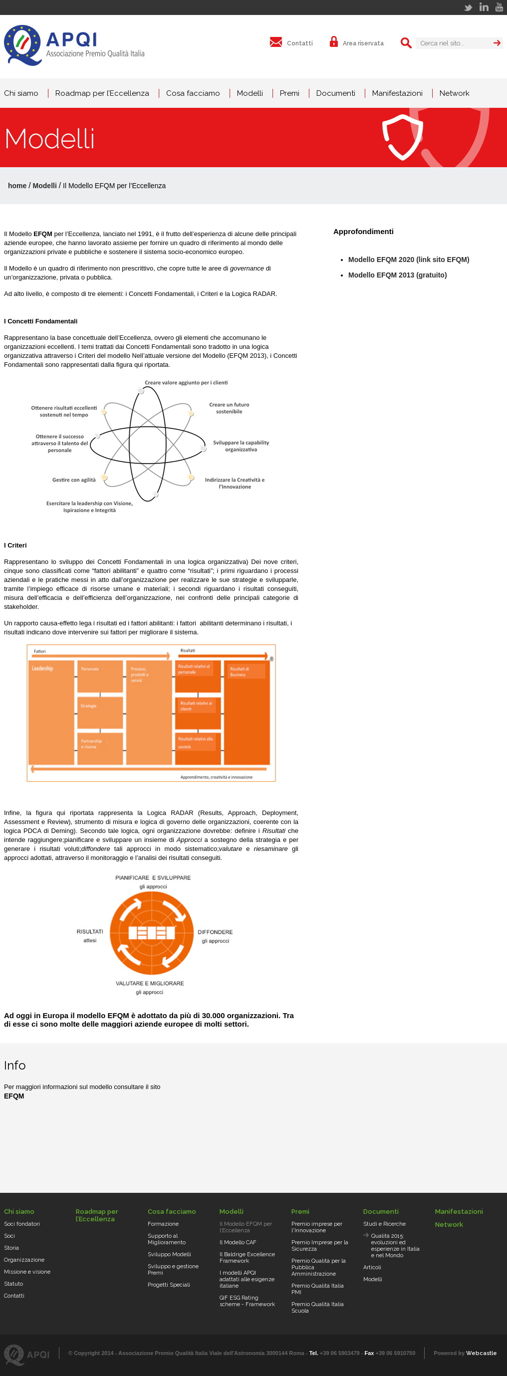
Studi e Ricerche (384, 1224)
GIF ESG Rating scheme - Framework (247, 1301)
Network (455, 93)
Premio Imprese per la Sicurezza (319, 1245)
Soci (9, 1236)
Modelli (250, 93)
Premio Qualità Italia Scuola (317, 1307)
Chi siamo (21, 93)
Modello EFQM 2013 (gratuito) (397, 275)
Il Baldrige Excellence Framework (247, 1257)
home (17, 186)
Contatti (14, 1296)
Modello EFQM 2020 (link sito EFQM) (409, 260)
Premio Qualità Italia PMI (317, 1289)
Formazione (163, 1224)
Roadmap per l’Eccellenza (102, 93)
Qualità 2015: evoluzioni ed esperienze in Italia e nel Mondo (395, 1246)
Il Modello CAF (238, 1242)
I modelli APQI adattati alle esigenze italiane (247, 1279)
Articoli (372, 1267)
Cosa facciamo (193, 93)
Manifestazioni (397, 93)
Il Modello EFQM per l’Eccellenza (246, 1227)
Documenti (335, 93)
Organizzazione (24, 1260)
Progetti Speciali (169, 1285)
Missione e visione (27, 1272)
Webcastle (481, 1353)
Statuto (13, 1284)
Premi (289, 93)
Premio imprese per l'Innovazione (316, 1227)
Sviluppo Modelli (169, 1254)
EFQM (14, 1096)
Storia (11, 1248)
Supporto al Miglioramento (167, 1239)
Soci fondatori (22, 1224)
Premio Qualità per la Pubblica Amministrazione (318, 1267)
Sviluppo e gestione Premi (173, 1269)
